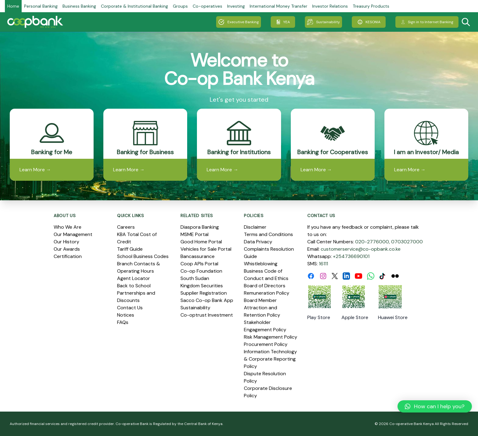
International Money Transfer (278, 6)
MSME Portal (194, 234)
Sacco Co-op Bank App (206, 300)
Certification (68, 256)
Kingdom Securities (201, 285)
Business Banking (79, 6)
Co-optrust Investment (206, 315)
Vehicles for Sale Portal (205, 249)
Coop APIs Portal (199, 263)
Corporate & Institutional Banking (134, 6)
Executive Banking (238, 22)
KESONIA (368, 22)
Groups (180, 6)
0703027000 (407, 241)
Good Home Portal (201, 241)
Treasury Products (371, 6)
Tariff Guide (130, 249)
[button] (435, 406)
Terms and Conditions (268, 234)
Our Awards (67, 249)
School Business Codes (143, 256)
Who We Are (67, 227)
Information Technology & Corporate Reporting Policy (270, 358)
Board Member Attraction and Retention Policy (262, 307)
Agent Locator (133, 278)
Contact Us (130, 307)
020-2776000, (372, 241)
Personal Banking (41, 6)
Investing (236, 6)
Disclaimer (255, 227)
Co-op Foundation (201, 271)
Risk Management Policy (270, 337)
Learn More (35, 169)
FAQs (122, 322)
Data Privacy (258, 241)
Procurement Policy (265, 344)
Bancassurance (197, 256)
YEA (283, 22)
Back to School (134, 285)
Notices (125, 315)
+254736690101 (351, 256)
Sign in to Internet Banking (427, 22)
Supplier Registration (203, 293)
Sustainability (323, 22)
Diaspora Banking (199, 227)
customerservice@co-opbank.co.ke (361, 249)
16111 (323, 263)
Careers (126, 227)
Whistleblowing (260, 263)
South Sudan (194, 278)
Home (13, 6)
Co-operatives (207, 6)
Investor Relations (330, 6)
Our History (66, 241)
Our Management (73, 234)
